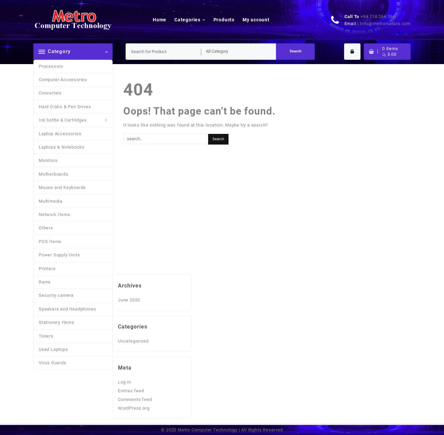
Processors (51, 66)
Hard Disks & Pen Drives (65, 106)
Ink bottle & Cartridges (63, 120)
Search (295, 51)
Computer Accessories (63, 79)
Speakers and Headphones (67, 308)
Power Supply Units (59, 254)
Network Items (54, 214)
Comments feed (135, 399)
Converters (50, 92)
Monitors (48, 160)
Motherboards (53, 174)
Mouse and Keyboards (62, 187)
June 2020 (129, 299)
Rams (45, 281)
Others (46, 227)
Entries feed (131, 390)
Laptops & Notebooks (62, 147)
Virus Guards (52, 362)
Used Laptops (53, 349)
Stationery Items (56, 322)
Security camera (56, 295)
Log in (124, 382)
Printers (47, 268)
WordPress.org (133, 408)
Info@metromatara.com (385, 23)
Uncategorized (133, 341)
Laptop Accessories (60, 133)
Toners (46, 336)
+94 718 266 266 (378, 16)
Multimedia (50, 201)
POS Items (50, 241)
